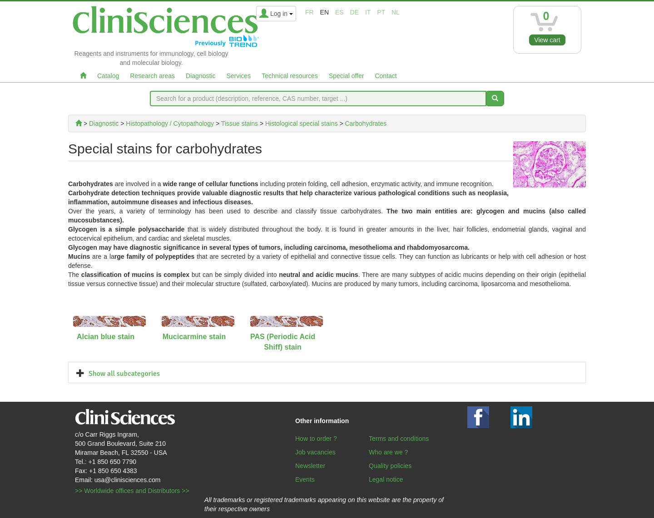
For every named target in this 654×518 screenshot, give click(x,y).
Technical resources (290, 75)
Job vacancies (315, 452)
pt (381, 12)
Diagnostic (200, 75)
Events (305, 479)
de (354, 12)
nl (395, 12)
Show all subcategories (124, 373)
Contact (385, 75)
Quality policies (390, 465)
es (339, 12)
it (368, 12)
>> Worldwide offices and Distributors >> (132, 490)
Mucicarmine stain (194, 336)
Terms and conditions (399, 438)
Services (238, 75)
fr (309, 12)
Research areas (152, 75)
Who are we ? (388, 452)
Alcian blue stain (105, 336)
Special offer (346, 75)
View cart (547, 40)
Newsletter (310, 465)
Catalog (108, 75)
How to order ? (316, 438)
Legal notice (386, 479)
